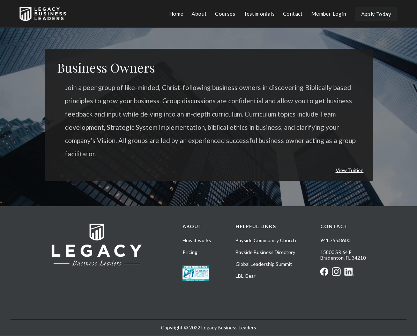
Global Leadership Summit (264, 264)
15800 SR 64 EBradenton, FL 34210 (343, 255)
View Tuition (350, 170)
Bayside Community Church (266, 240)
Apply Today (376, 14)
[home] (43, 14)
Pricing (190, 252)
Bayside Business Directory (265, 252)
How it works (197, 240)
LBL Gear (245, 276)
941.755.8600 (335, 240)
